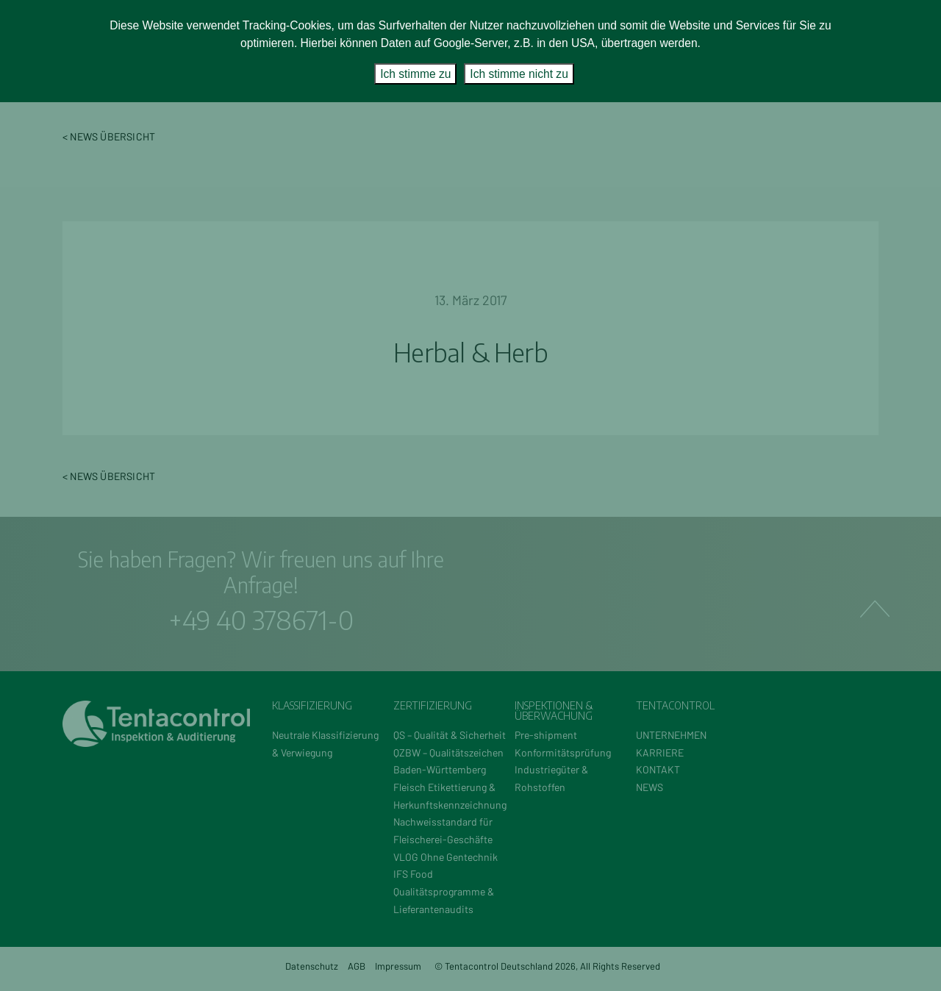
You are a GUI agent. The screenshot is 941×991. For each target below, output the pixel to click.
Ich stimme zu (415, 74)
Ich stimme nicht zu (519, 74)
